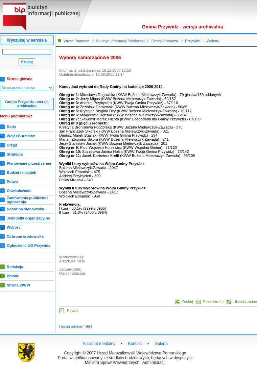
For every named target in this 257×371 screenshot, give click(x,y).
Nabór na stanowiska (25, 209)
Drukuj (188, 302)
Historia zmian (245, 302)
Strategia (15, 154)
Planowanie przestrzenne (29, 163)
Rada (11, 127)
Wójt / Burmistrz (21, 136)
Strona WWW (18, 285)
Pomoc (13, 276)
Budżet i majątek (21, 172)
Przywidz (192, 41)
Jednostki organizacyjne (28, 218)
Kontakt (135, 343)
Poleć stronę (213, 302)
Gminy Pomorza (164, 41)
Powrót (72, 310)
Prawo (12, 182)
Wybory (13, 227)
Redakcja (15, 267)
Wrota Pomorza (76, 41)
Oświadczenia (19, 191)
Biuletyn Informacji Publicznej (120, 41)
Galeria (161, 343)
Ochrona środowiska (25, 236)
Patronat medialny (99, 343)
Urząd (12, 145)
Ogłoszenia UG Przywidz (28, 246)
